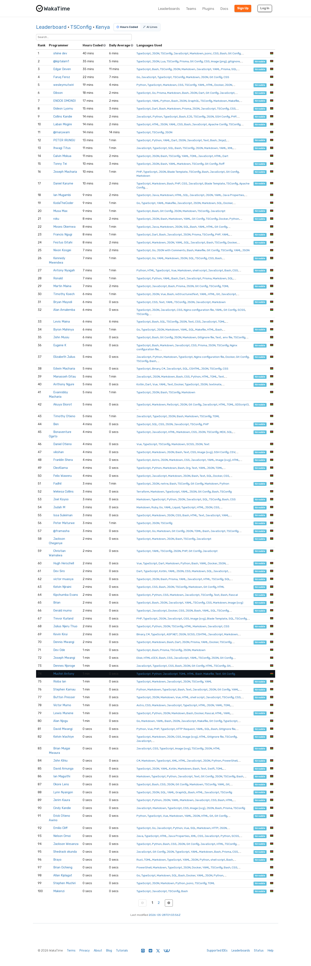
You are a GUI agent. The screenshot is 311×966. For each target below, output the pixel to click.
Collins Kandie (62, 116)
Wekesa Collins (63, 491)
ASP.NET (172, 634)
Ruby (154, 507)
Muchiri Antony (63, 674)
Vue (173, 270)
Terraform (143, 491)
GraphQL (193, 100)
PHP (234, 116)
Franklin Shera (63, 460)
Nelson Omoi (62, 836)
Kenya (103, 27)
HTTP (215, 828)
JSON (155, 53)
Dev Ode (59, 650)
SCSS (241, 309)
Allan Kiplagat (62, 875)
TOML (193, 156)
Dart (201, 92)
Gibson (58, 93)
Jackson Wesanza (65, 844)
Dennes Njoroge (64, 666)
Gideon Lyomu (63, 108)
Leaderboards (169, 9)
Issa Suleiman (63, 515)
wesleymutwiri (63, 85)
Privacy (84, 950)
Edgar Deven (62, 69)
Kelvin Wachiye (63, 737)
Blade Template (177, 171)
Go (138, 77)
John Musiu (61, 337)
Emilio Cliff (60, 828)
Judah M (59, 507)
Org (188, 467)
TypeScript (144, 53)
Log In (264, 8)
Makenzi (59, 891)
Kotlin (140, 384)
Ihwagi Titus (62, 148)
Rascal (233, 594)
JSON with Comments (171, 250)
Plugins (208, 9)
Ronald (58, 278)
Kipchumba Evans (65, 595)
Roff (221, 163)
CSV (232, 452)
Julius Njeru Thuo (65, 626)
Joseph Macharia (65, 172)
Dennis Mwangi (63, 642)
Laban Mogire (62, 124)
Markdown (196, 53)
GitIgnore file (206, 337)
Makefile (233, 100)
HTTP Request (185, 729)
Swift (211, 768)
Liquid (176, 507)
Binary (156, 368)
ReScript (173, 404)
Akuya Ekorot (62, 404)
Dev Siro (59, 571)
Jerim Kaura (61, 800)
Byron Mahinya (63, 329)
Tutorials (122, 950)
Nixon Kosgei (62, 250)
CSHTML (194, 368)
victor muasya (63, 579)
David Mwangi (63, 729)
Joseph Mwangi (64, 658)
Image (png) (219, 61)
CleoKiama (60, 468)
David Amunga (63, 768)
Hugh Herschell (63, 563)
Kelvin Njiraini (62, 587)
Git (218, 294)
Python (141, 84)
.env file (227, 337)
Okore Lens (61, 784)
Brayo (57, 859)
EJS (189, 116)
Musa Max (60, 211)
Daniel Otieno (62, 444)
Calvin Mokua (62, 156)
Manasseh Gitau (64, 376)
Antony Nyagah (64, 270)
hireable (260, 61)
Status (259, 950)
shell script (200, 270)
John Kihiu (60, 760)
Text (206, 140)
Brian (56, 602)
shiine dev (60, 53)
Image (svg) (205, 452)
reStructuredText (186, 294)
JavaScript (181, 53)
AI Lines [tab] (150, 27)
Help (270, 950)
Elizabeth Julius (64, 357)
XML (230, 148)
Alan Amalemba (64, 310)
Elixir (139, 657)
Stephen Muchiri (64, 883)
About (98, 950)
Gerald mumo (62, 610)
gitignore (234, 61)
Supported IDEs (217, 950)
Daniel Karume (63, 183)
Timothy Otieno (64, 416)
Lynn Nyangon (63, 792)
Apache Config (218, 124)
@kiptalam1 (61, 61)
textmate (215, 384)
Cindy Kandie (62, 808)
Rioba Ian (59, 681)
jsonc (208, 53)
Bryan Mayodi (62, 302)
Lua (163, 61)
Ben (56, 424)
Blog (109, 950)
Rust (140, 859)
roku (56, 219)
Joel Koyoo (61, 499)
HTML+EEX (151, 657)
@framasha (61, 531)
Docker (219, 84)
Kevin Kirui (60, 634)
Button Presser (64, 697)
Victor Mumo (62, 705)
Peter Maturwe (64, 523)
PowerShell (230, 760)
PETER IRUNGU (64, 140)
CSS (216, 53)
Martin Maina (62, 286)
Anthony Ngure (63, 384)
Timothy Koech (64, 294)
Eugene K (59, 345)
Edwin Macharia (64, 368)
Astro (155, 459)
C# (163, 368)
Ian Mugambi (62, 195)
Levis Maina (61, 321)
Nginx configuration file (199, 309)
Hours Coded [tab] (127, 27)
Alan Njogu (60, 721)
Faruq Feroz (61, 77)
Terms (71, 950)
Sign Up (243, 8)
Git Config (234, 53)
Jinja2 (222, 140)
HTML (209, 84)
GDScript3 (242, 404)
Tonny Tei (60, 164)
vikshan (58, 452)
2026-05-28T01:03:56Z (165, 914)
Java (155, 195)
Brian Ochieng (62, 867)
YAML (216, 69)
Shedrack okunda (65, 852)
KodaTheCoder (63, 203)
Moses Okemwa (64, 227)
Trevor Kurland (63, 618)
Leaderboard (51, 27)
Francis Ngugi (62, 234)
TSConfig (81, 27)
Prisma (184, 61)
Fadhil (57, 483)
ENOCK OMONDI (64, 101)
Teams (191, 9)
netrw (164, 483)
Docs (224, 9)
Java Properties (233, 195)
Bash (223, 53)
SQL (234, 69)
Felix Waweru (62, 476)
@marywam (61, 132)
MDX (223, 432)
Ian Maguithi (61, 776)
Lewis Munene (63, 713)
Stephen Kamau (64, 689)
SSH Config (222, 116)
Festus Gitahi (62, 242)
